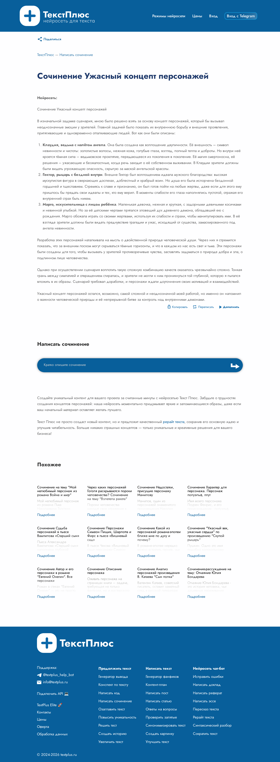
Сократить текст (205, 733)
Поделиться (52, 39)
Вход (213, 16)
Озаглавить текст (111, 709)
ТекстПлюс (45, 54)
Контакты (44, 712)
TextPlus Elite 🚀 (49, 705)
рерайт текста (173, 421)
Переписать (206, 307)
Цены (197, 16)
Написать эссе (204, 701)
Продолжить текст (114, 668)
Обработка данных (52, 734)
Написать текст (159, 668)
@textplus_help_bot (58, 674)
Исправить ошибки (208, 676)
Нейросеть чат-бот (209, 668)
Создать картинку (160, 733)
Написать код (109, 693)
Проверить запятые (161, 717)
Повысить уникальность (117, 717)
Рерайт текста (203, 717)
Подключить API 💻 (53, 693)
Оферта (43, 726)
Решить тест (107, 725)
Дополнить (231, 307)
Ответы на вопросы (161, 709)
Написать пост (157, 693)
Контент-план (156, 684)
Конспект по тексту (113, 684)
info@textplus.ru (55, 682)
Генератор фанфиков (162, 676)
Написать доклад (207, 684)
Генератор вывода (113, 676)
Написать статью (159, 701)
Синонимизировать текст (166, 725)
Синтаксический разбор (212, 725)
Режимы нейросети (168, 16)
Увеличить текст (110, 741)
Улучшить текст (157, 741)
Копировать (180, 307)
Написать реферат (207, 693)
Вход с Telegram (241, 16)
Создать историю (112, 733)
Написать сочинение (76, 54)
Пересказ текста (206, 709)
